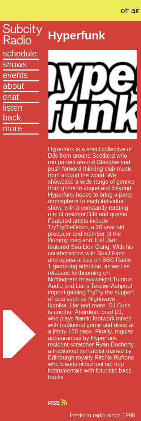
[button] (21, 129)
